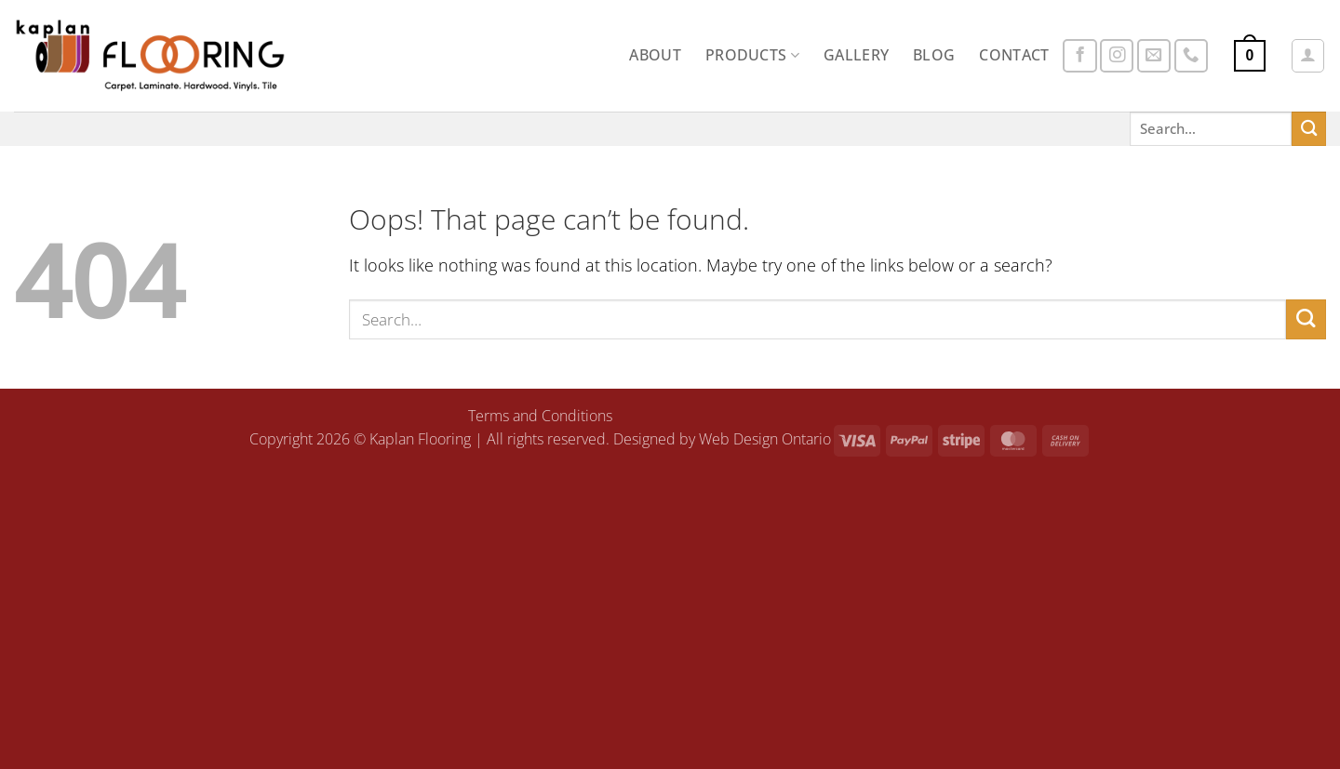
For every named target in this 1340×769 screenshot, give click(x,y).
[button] (1250, 56)
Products (752, 55)
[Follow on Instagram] (1116, 56)
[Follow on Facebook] (1079, 56)
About (655, 55)
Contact (1014, 55)
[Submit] (1309, 129)
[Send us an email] (1154, 56)
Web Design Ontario (765, 439)
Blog (934, 55)
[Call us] (1191, 56)
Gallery (856, 55)
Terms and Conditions (540, 415)
